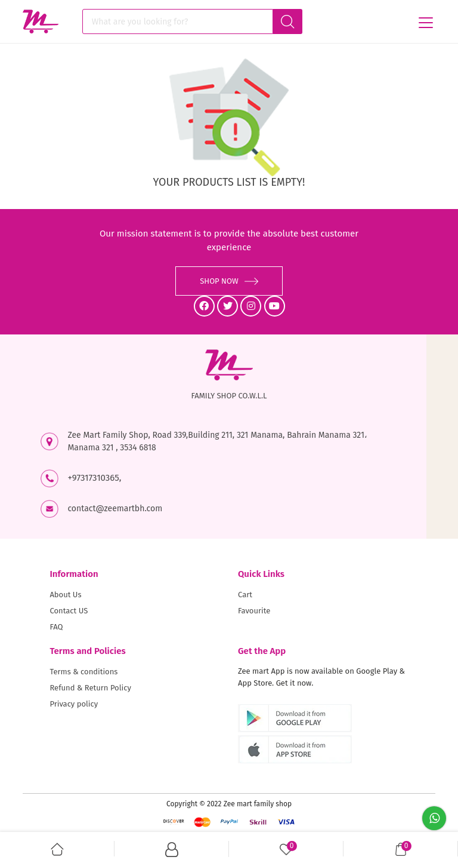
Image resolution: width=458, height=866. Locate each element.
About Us (65, 594)
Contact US (68, 610)
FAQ (56, 626)
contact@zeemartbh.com (114, 508)
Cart (245, 594)
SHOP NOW (229, 281)
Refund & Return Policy (90, 687)
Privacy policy (73, 703)
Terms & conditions (83, 671)
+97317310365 (93, 477)
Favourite (254, 610)
